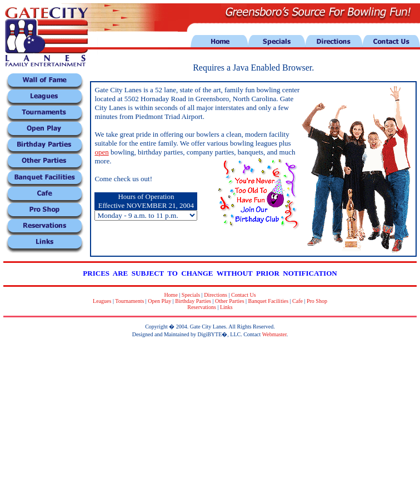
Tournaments (129, 301)
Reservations (201, 307)
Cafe (297, 301)
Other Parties (229, 301)
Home (170, 295)
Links (226, 307)
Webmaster (274, 334)
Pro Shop (317, 301)
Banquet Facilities (268, 301)
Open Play (159, 301)
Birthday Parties (193, 301)
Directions (215, 295)
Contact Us (243, 295)
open (101, 152)
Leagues (102, 301)
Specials (191, 295)
